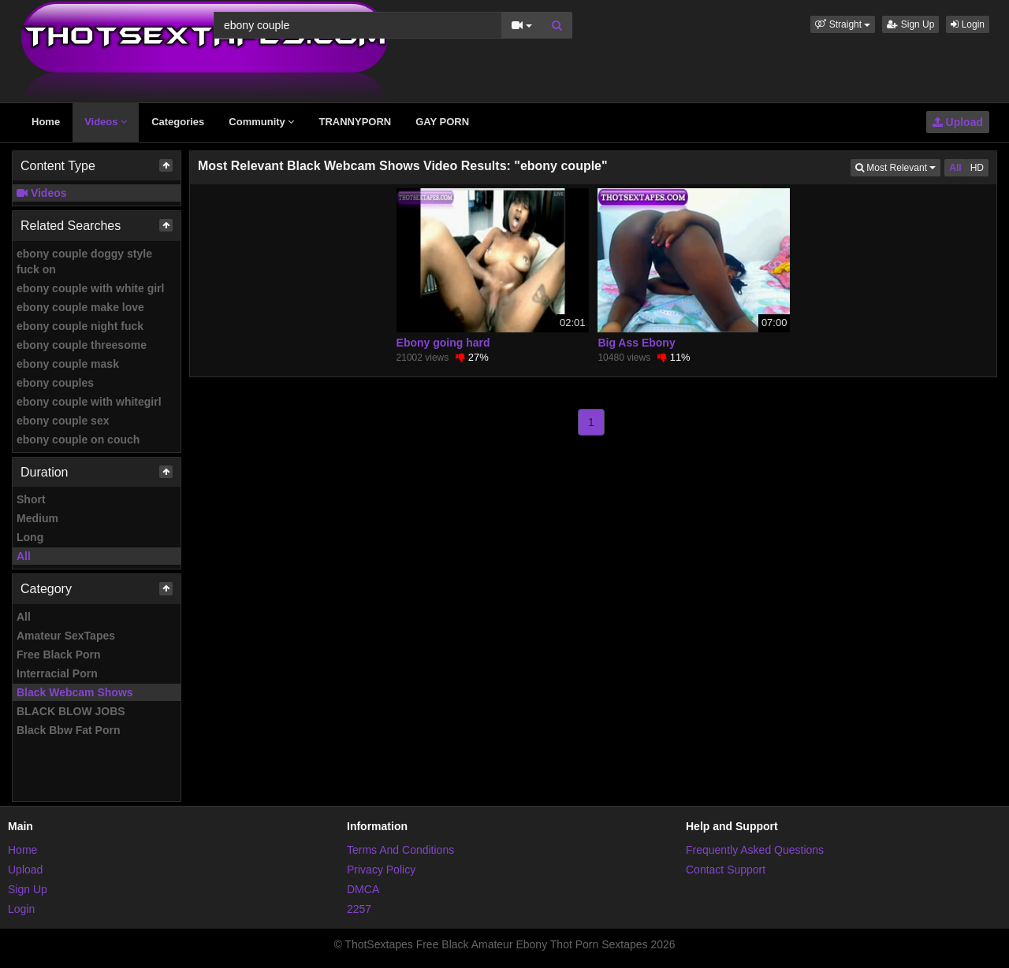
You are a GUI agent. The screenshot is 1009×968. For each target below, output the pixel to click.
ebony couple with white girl (90, 288)
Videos (105, 122)
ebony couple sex (63, 420)
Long (30, 537)
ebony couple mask (68, 364)
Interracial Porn (57, 673)
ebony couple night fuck (80, 326)
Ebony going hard (443, 342)
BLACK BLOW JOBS (71, 711)
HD (977, 167)
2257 (359, 909)
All (24, 556)
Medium (37, 518)
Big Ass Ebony (636, 342)
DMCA (363, 889)
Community (261, 122)
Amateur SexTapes (66, 635)
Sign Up (910, 24)
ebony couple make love (80, 307)
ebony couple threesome (82, 345)
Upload (958, 122)
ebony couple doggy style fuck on (84, 261)
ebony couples (55, 382)
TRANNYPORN (354, 122)
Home (46, 122)
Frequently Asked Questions (755, 850)
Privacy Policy (381, 869)
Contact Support (725, 869)
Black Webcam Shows (75, 692)
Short (31, 499)
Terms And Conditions (400, 850)
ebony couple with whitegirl (89, 401)
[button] (842, 24)
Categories (177, 122)
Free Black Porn (59, 654)
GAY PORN (442, 122)
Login (968, 24)
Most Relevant (897, 166)
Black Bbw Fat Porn (68, 730)
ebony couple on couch (78, 439)
